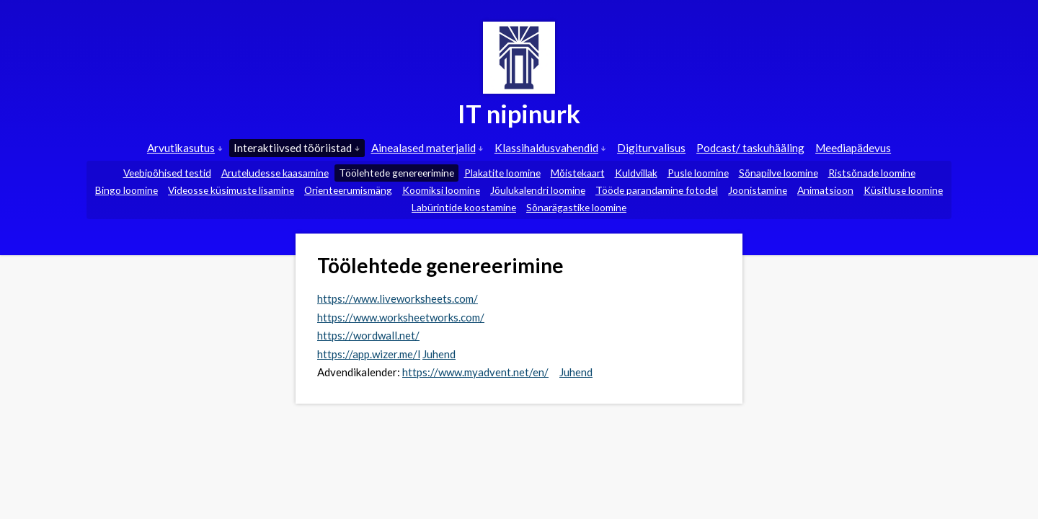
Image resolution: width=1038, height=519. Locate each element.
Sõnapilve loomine (778, 173)
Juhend (439, 353)
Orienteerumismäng (348, 190)
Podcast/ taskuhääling (750, 147)
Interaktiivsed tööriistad (297, 147)
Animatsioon (825, 190)
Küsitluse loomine (903, 190)
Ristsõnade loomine (871, 173)
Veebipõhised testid (167, 173)
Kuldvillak (636, 173)
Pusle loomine (698, 173)
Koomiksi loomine (441, 190)
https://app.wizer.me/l (368, 353)
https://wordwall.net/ (368, 335)
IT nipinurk (519, 113)
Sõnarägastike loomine (576, 207)
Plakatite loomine (502, 173)
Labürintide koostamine (464, 207)
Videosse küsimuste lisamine (231, 190)
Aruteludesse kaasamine (275, 173)
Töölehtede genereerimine (396, 173)
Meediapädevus (853, 147)
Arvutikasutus (185, 147)
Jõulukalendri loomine (537, 190)
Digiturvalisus (651, 147)
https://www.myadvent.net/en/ (475, 371)
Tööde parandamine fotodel (656, 190)
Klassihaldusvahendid (550, 147)
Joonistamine (757, 190)
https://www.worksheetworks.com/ (400, 317)
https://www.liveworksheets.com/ (397, 298)
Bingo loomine (126, 190)
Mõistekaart (578, 173)
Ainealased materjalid (427, 147)
